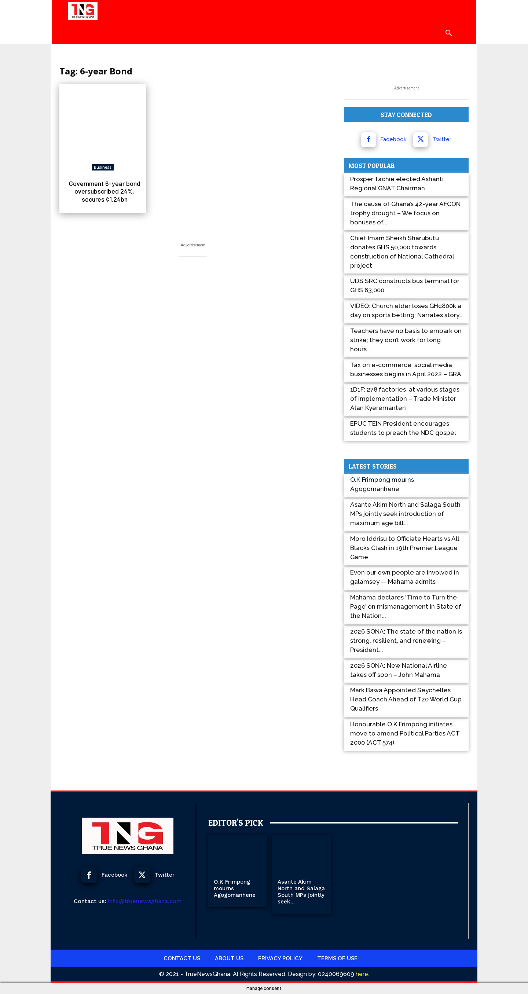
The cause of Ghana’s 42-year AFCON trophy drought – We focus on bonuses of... (405, 213)
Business (102, 167)
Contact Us (182, 958)
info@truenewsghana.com (145, 901)
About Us (229, 958)
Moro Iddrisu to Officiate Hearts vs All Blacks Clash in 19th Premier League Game (404, 548)
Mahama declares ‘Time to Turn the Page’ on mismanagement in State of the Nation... (405, 606)
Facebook (393, 139)
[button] (449, 33)
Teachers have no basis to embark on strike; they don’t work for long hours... (406, 340)
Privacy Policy (280, 958)
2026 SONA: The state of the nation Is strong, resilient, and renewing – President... (406, 640)
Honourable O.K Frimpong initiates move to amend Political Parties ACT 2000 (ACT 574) (404, 733)
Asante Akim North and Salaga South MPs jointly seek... (301, 892)
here (361, 974)
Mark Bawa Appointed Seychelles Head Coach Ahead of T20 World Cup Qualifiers (406, 699)
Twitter (441, 139)
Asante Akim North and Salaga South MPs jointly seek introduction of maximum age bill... (405, 514)
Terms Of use (337, 958)
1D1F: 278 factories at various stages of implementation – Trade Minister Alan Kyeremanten (404, 398)
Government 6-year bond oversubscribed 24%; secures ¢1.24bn (104, 191)
